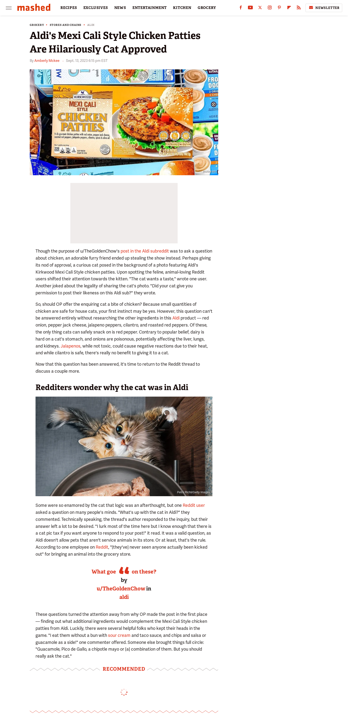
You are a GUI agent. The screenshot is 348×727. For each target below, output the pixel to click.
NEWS (120, 7)
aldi (124, 597)
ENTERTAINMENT (149, 7)
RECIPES (68, 7)
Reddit (102, 547)
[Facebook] (241, 8)
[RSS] (299, 8)
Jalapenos (70, 346)
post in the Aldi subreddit (145, 251)
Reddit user (194, 505)
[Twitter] (260, 8)
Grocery (37, 25)
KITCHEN (182, 7)
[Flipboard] (289, 8)
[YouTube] (250, 8)
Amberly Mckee (46, 60)
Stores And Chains (66, 25)
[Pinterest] (279, 8)
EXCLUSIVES (95, 7)
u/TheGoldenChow (121, 588)
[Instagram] (270, 8)
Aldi (90, 25)
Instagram (209, 171)
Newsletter (324, 8)
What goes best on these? (124, 571)
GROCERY (207, 7)
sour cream (119, 635)
